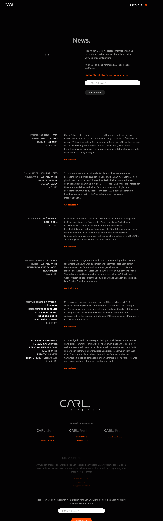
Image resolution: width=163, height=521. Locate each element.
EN (142, 5)
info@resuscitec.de (47, 440)
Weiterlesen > (71, 159)
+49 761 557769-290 (81, 482)
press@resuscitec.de (115, 437)
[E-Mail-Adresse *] (112, 82)
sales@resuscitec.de (81, 440)
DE (146, 5)
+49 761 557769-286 (81, 437)
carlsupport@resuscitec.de (81, 486)
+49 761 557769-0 (48, 437)
